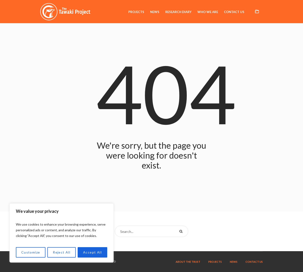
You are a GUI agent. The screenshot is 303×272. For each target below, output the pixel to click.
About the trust (188, 261)
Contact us (254, 261)
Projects (215, 261)
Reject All (61, 252)
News (233, 261)
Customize (30, 252)
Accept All (92, 252)
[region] (61, 233)
